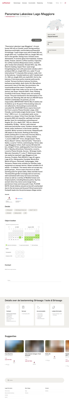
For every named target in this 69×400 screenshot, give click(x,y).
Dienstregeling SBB (26, 313)
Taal (61, 2)
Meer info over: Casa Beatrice (14, 353)
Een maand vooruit (38, 227)
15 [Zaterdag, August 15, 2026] (36, 235)
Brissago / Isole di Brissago (48, 300)
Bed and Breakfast (41, 318)
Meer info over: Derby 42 (54, 351)
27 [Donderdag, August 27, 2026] (32, 239)
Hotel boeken (40, 313)
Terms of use (7, 390)
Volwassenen (8, 252)
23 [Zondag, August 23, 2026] (38, 237)
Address (46, 390)
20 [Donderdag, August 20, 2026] (32, 237)
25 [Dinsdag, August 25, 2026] (27, 239)
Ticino (28, 16)
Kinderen (9, 256)
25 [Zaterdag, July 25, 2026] (20, 237)
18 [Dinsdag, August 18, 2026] (27, 237)
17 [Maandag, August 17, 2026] (25, 237)
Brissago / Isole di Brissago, (21, 16)
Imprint (6, 397)
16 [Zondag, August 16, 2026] (38, 235)
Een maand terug (9, 227)
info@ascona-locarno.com (11, 321)
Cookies (6, 395)
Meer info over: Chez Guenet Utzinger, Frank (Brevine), (34, 354)
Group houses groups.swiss (40, 316)
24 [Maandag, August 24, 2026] (25, 239)
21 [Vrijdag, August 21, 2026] (34, 237)
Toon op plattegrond (55, 25)
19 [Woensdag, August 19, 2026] (29, 237)
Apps (26, 390)
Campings (39, 317)
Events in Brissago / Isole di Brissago (57, 314)
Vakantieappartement (10, 16)
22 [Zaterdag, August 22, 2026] (36, 237)
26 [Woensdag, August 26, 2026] (29, 239)
